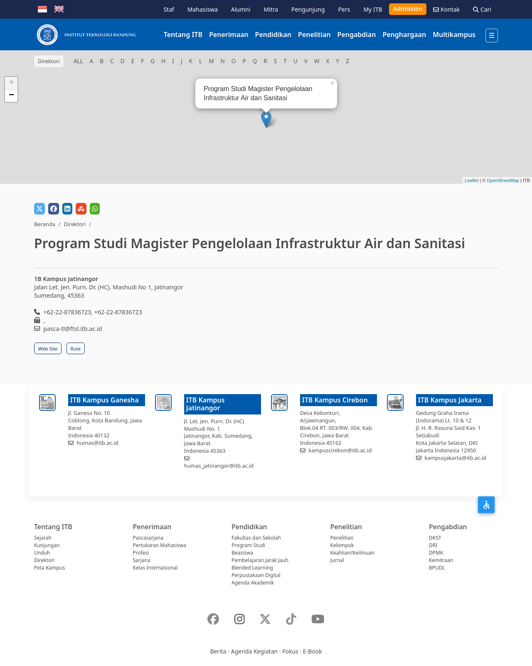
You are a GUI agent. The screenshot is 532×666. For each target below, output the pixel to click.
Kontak (446, 9)
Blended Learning (252, 567)
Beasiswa (242, 552)
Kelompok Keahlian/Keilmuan (352, 549)
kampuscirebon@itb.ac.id (340, 450)
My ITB (372, 9)
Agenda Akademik (253, 582)
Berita (218, 651)
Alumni (241, 9)
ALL (78, 61)
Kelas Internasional (155, 567)
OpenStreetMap (503, 180)
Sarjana (141, 560)
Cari (482, 9)
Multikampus (454, 34)
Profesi (141, 552)
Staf (168, 9)
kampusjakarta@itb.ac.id (455, 457)
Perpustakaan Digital (256, 575)
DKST (435, 537)
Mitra (271, 9)
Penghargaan (404, 34)
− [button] (11, 95)
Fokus (290, 651)
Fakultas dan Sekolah (256, 537)
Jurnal (337, 560)
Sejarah (43, 537)
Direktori (75, 224)
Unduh (42, 552)
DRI (433, 545)
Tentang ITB (183, 34)
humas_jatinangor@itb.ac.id (219, 465)
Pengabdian (356, 34)
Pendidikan (273, 34)
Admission (408, 8)
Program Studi (248, 545)
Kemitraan (441, 560)
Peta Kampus (49, 567)
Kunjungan (47, 545)
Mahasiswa (202, 9)
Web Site (47, 348)
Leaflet (471, 180)
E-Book (312, 651)
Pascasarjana (148, 537)
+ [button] (11, 83)
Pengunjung (308, 9)
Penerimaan (229, 34)
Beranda (44, 224)
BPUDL (437, 567)
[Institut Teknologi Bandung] (86, 34)
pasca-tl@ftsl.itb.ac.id (72, 329)
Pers (344, 9)
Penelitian (314, 34)
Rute (76, 348)
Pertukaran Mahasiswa (159, 545)
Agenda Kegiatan (254, 651)
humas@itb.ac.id (97, 442)
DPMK (436, 552)
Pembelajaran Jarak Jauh (260, 560)
